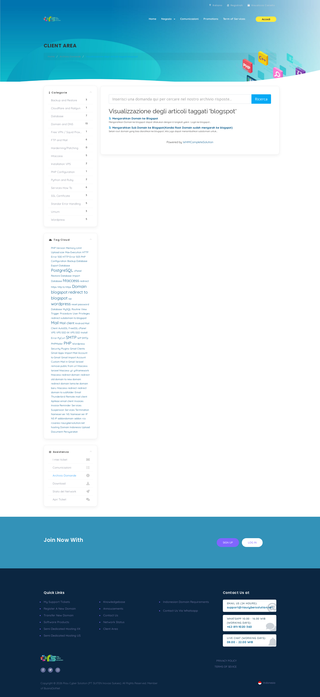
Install (84, 332)
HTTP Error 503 (71, 256)
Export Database (60, 265)
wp (70, 298)
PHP (67, 343)
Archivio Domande (70, 56)
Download (70, 483)
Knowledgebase (114, 602)
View (84, 309)
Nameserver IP (79, 414)
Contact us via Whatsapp (180, 610)
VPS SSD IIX (62, 332)
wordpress (61, 303)
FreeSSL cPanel (77, 328)
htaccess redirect (67, 388)
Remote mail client (76, 396)
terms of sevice (225, 666)
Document (57, 431)
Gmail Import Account (73, 357)
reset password (80, 304)
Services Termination (77, 409)
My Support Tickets (57, 602)
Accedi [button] (266, 19)
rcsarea (55, 422)
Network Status (113, 622)
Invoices (78, 401)
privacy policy (226, 660)
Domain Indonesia (70, 427)
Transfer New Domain (58, 615)
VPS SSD (75, 332)
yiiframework (81, 370)
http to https (64, 286)
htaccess (71, 280)
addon (77, 418)
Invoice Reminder (61, 405)
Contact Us (110, 615)
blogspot (59, 292)
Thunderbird (58, 396)
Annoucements (113, 608)
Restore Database (61, 275)
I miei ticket (70, 459)
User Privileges (81, 313)
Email (78, 392)
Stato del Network (70, 491)
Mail (55, 322)
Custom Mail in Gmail (63, 361)
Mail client (67, 323)
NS (68, 414)
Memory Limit (74, 247)
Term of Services (234, 18)
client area (110, 629)
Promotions (210, 18)
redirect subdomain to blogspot (69, 318)
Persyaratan (71, 431)
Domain (79, 286)
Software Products (56, 622)
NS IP (54, 418)
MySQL (67, 309)
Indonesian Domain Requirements (186, 602)
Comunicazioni (189, 18)
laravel (79, 361)
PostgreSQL (62, 270)
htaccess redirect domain (65, 374)
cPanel (78, 270)
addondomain (65, 418)
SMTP (71, 337)
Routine (76, 309)
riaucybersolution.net (73, 422)
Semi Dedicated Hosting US (62, 635)
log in (252, 542)
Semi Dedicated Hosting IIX (62, 629)
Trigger (55, 313)
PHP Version (58, 247)
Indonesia (266, 682)
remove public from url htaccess (69, 365)
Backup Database (77, 261)
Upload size (57, 252)
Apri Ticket (70, 499)
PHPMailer (57, 343)
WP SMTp (82, 338)
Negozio (168, 18)
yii (71, 370)
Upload (86, 427)
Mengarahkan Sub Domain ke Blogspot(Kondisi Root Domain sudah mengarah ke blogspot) (171, 127)
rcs (84, 418)
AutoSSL (63, 328)
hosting (55, 427)
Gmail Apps (57, 352)
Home (152, 18)
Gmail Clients (77, 348)
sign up (228, 542)
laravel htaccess (60, 370)
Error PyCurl (58, 338)
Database (56, 309)
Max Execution (73, 252)
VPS (53, 332)
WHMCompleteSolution (198, 142)
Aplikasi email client (62, 401)
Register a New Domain (60, 608)
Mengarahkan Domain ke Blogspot (133, 118)
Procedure (66, 313)
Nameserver (58, 414)
